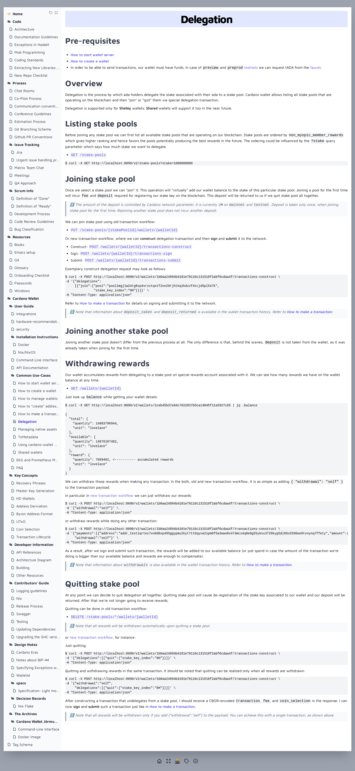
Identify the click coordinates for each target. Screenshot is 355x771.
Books (19, 245)
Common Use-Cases (33, 375)
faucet (315, 67)
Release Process (29, 606)
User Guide (24, 306)
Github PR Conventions (33, 137)
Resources (22, 237)
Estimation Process (30, 121)
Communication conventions (37, 106)
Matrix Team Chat (29, 168)
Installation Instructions (37, 337)
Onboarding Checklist (31, 275)
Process (19, 83)
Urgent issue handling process (38, 160)
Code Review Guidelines (34, 221)
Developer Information (33, 545)
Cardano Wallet (26, 298)
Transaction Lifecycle (33, 537)
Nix (19, 598)
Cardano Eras (27, 652)
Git (16, 260)
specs (21, 683)
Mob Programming (29, 52)
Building (22, 568)
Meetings (21, 175)
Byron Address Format (34, 514)
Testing (22, 621)
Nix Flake (26, 706)
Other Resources (29, 575)
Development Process (32, 214)
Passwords (23, 283)
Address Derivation (31, 506)
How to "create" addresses (39, 406)
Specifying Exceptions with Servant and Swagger (38, 668)
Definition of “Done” (32, 198)
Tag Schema (23, 744)
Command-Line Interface (37, 360)
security (22, 329)
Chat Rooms (24, 91)
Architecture (24, 29)
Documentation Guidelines (36, 37)
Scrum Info (23, 191)
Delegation (27, 421)
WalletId (23, 675)
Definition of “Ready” (33, 206)
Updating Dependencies (35, 629)
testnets (251, 67)
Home (18, 14)
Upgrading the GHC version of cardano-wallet (38, 637)
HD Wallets (25, 498)
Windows (22, 291)
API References (28, 552)
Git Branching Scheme (32, 129)
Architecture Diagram (33, 560)
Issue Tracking (26, 145)
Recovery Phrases (31, 483)
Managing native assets (37, 429)
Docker (23, 345)
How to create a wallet (37, 391)
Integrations (26, 314)
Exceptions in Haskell (31, 45)
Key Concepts (26, 475)
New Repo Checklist (31, 75)
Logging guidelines (31, 591)
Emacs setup (24, 252)
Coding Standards (28, 60)
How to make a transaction (39, 414)
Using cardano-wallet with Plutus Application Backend (39, 445)
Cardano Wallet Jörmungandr (38, 721)
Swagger (23, 614)
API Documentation (32, 368)
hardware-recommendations (38, 321)
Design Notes (25, 644)
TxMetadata (28, 437)
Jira (19, 152)
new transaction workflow (111, 495)
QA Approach (25, 183)
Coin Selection (28, 529)
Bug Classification (29, 229)
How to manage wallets (38, 398)
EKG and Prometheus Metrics (38, 460)
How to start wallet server (39, 383)
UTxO (21, 521)
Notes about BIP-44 (32, 660)
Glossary (21, 268)
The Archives (25, 714)
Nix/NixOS (27, 352)
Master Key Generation (35, 491)
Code (17, 21)
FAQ (19, 468)
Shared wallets (30, 452)
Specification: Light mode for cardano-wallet (39, 691)
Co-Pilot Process (27, 98)
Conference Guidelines (32, 114)
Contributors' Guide (31, 583)
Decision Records (31, 698)
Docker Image (29, 737)
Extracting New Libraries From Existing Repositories (37, 68)
